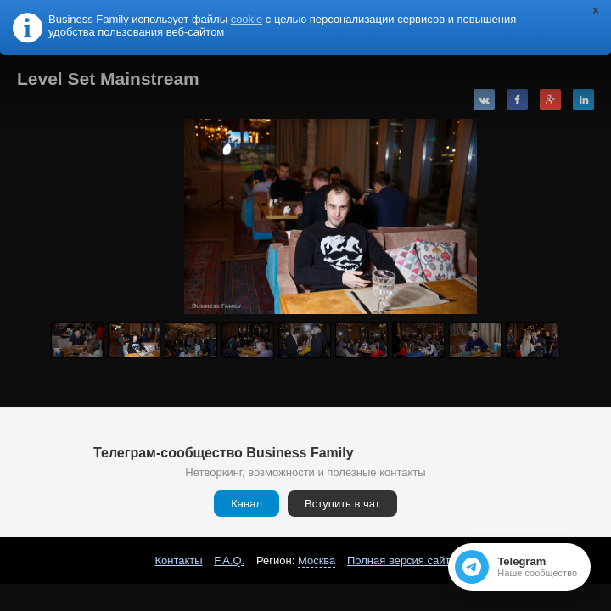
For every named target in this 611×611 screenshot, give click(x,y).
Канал (246, 503)
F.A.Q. (229, 560)
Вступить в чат (342, 503)
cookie (247, 19)
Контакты (178, 560)
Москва (316, 560)
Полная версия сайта (402, 560)
